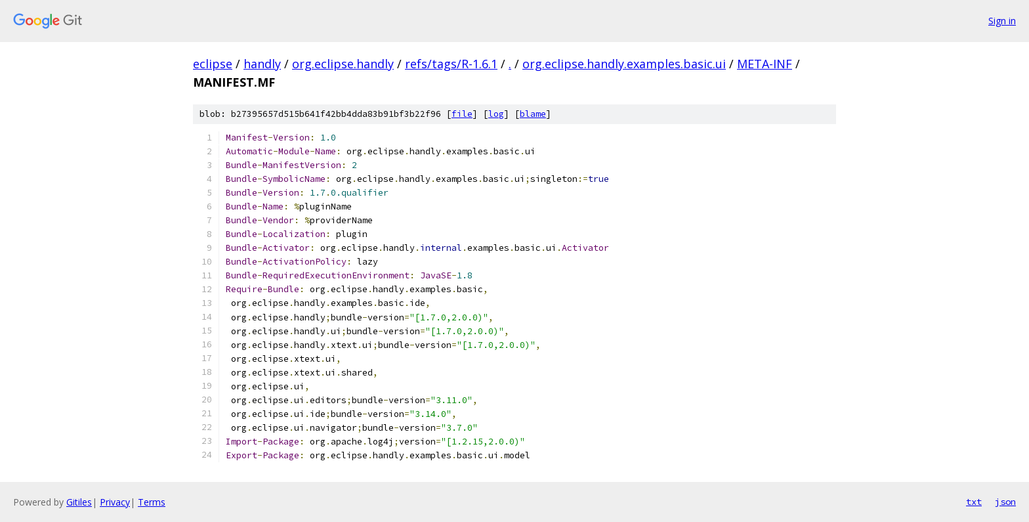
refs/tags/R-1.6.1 (451, 64)
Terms (151, 502)
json (1005, 502)
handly (262, 64)
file (462, 114)
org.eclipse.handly (343, 64)
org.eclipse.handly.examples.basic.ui (624, 64)
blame (533, 114)
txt (974, 502)
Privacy (115, 502)
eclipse (212, 64)
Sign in (1002, 20)
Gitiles (79, 502)
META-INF (764, 64)
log (496, 114)
